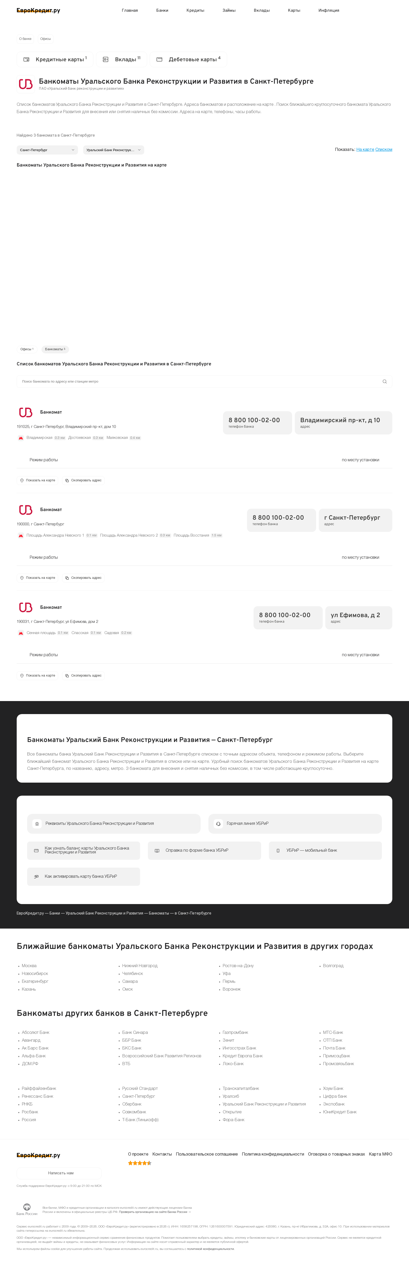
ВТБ (126, 1068)
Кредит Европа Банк (243, 1060)
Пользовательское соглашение (207, 1158)
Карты (294, 10)
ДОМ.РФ (30, 1068)
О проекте (138, 1158)
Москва (29, 969)
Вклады (262, 10)
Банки (162, 10)
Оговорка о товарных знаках (336, 1158)
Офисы (48, 39)
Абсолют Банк (35, 1036)
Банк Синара (135, 1036)
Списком (383, 151)
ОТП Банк (332, 1044)
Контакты (162, 1158)
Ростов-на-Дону (238, 969)
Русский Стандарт (140, 1092)
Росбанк (30, 1116)
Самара (130, 985)
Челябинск (132, 977)
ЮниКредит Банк (340, 1116)
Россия (29, 1124)
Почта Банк (334, 1052)
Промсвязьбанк (338, 1068)
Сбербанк (131, 1108)
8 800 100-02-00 (254, 423)
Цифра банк (335, 1100)
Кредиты (195, 10)
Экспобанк (334, 1108)
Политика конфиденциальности (273, 1158)
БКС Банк (131, 1052)
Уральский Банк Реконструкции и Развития (104, 917)
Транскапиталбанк (241, 1092)
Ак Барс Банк (35, 1052)
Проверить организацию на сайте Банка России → (155, 1216)
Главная (130, 10)
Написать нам (61, 1178)
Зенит (228, 1044)
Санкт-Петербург (138, 1100)
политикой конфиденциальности (210, 1253)
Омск (127, 993)
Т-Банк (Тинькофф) (140, 1124)
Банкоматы (159, 917)
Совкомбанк (134, 1116)
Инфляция (328, 10)
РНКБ (27, 1108)
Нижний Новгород (140, 969)
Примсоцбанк (336, 1060)
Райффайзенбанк (39, 1092)
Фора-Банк (233, 1124)
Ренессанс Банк (37, 1100)
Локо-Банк (233, 1068)
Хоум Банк (333, 1092)
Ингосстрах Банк (239, 1052)
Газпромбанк (235, 1036)
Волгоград (333, 969)
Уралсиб (231, 1100)
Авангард (31, 1044)
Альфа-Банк (34, 1060)
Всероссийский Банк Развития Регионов (161, 1060)
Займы (229, 10)
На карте (365, 151)
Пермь (229, 985)
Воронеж (231, 993)
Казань (29, 993)
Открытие (232, 1116)
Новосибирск (35, 977)
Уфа (227, 977)
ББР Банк (131, 1044)
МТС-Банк (333, 1036)
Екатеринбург (35, 985)
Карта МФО (380, 1158)
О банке (26, 39)
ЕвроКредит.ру (30, 917)
